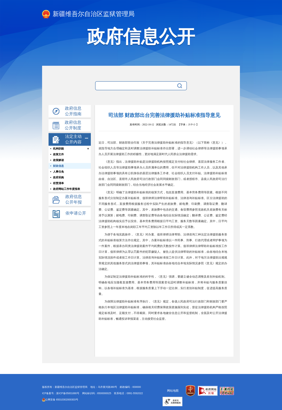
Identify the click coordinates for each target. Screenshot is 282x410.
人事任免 (58, 171)
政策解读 (58, 160)
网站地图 (173, 390)
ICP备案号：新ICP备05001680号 (60, 393)
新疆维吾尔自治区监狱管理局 (88, 14)
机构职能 (58, 148)
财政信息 (58, 165)
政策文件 (58, 154)
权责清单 (58, 183)
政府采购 (58, 177)
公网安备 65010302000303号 (60, 399)
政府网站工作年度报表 (66, 189)
